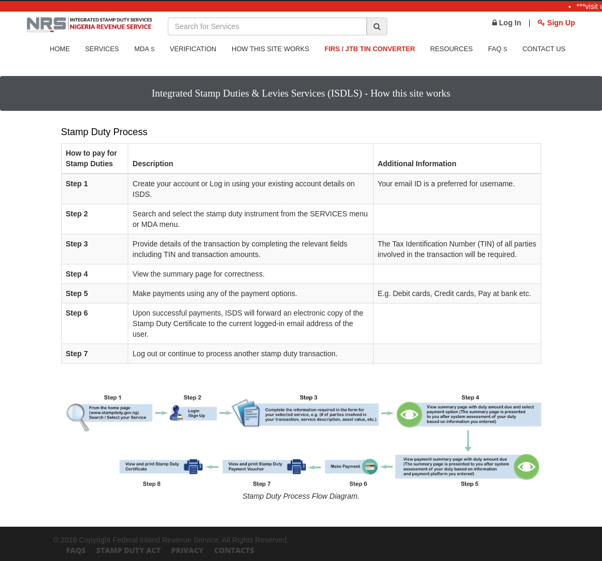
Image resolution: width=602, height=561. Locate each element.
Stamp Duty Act (128, 550)
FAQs (76, 550)
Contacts (234, 550)
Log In (506, 22)
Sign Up (556, 22)
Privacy (187, 550)
